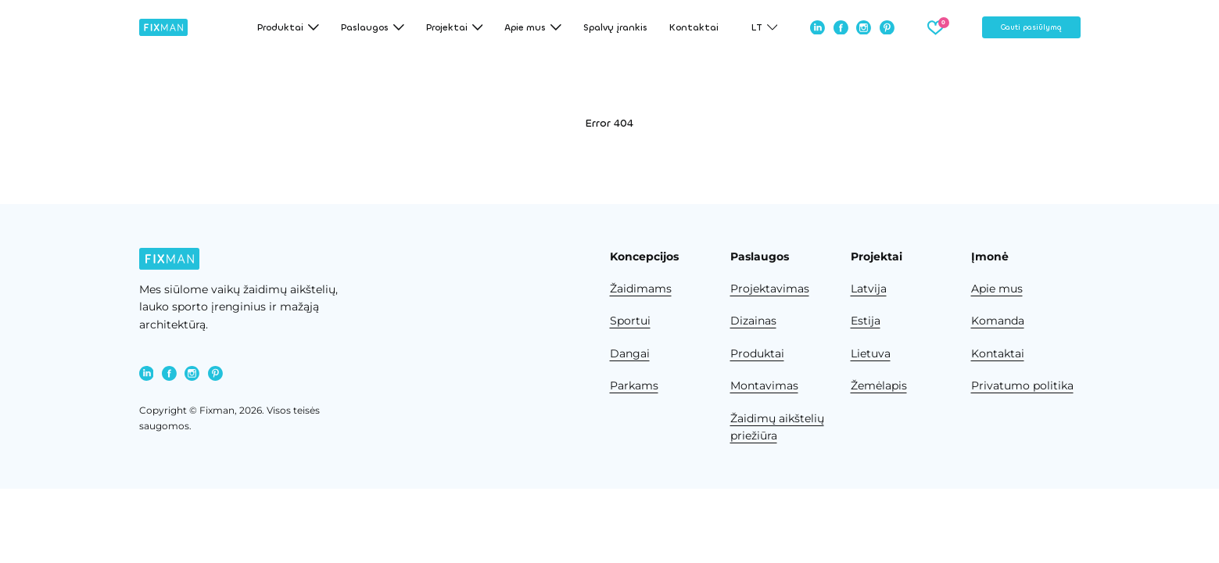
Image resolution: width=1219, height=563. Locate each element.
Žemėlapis (879, 385)
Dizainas (753, 320)
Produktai (757, 353)
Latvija (869, 288)
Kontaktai (694, 27)
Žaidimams (641, 288)
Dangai (630, 353)
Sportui (630, 320)
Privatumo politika (1022, 385)
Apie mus (997, 288)
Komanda (997, 320)
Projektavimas (769, 288)
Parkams (634, 385)
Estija (865, 320)
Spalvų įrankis (615, 27)
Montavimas (764, 385)
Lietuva (871, 353)
